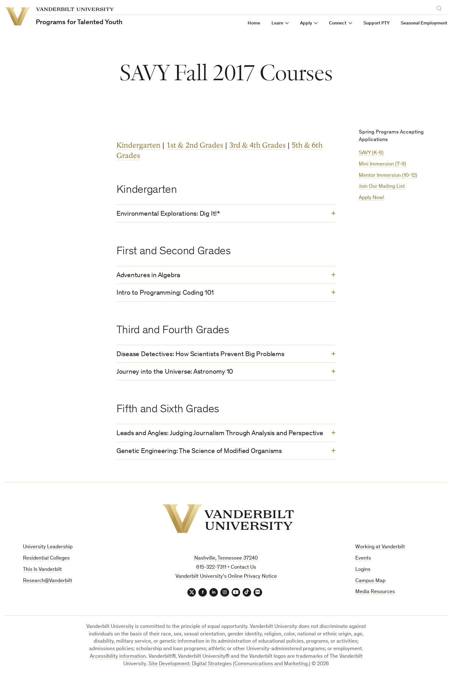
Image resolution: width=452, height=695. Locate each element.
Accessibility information (118, 672)
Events (363, 573)
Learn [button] (277, 23)
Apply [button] (306, 23)
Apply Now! (371, 198)
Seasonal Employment (424, 23)
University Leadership (48, 562)
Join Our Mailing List (382, 186)
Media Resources (375, 607)
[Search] (441, 7)
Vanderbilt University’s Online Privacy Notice (226, 591)
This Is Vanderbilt (42, 584)
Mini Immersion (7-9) (382, 164)
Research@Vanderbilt (47, 595)
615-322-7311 (211, 582)
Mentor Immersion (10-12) (388, 175)
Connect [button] (338, 23)
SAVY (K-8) (371, 153)
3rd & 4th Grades (257, 145)
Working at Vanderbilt (380, 562)
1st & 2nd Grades (194, 145)
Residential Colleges (46, 573)
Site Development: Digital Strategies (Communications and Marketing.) (229, 679)
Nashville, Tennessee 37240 (226, 573)
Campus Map (370, 595)
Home (254, 23)
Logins (362, 584)
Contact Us (243, 582)
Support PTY (377, 23)
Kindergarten (138, 145)
